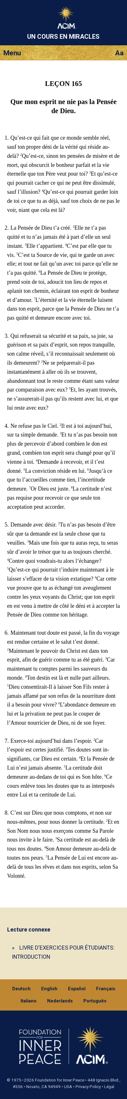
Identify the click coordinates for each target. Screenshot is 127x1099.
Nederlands (60, 1001)
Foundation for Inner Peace (59, 1080)
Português (94, 1001)
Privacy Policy (88, 1086)
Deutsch (21, 989)
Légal (109, 1086)
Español (76, 989)
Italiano (29, 1001)
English (49, 989)
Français (105, 989)
